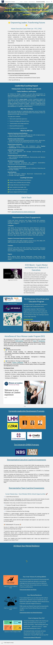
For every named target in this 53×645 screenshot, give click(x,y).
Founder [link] (25, 1)
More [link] (47, 1)
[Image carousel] (24, 394)
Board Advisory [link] (32, 1)
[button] (51, 1)
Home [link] (21, 1)
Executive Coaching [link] (40, 1)
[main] (26, 11)
